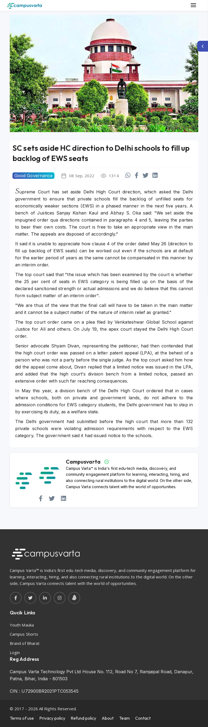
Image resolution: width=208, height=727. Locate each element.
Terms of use (22, 718)
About (107, 718)
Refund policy (83, 718)
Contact (143, 718)
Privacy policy (52, 718)
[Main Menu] (193, 5)
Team (124, 718)
